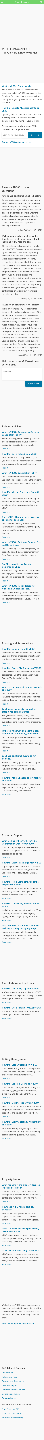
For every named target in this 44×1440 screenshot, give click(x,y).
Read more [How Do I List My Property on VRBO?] (6, 1116)
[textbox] (15, 135)
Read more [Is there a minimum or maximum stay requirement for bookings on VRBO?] (6, 750)
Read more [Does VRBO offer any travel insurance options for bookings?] (6, 537)
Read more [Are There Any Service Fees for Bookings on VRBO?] (6, 580)
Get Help (35, 135)
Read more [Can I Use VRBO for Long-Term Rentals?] (6, 1264)
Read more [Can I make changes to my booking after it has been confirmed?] (6, 725)
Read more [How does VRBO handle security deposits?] (6, 1223)
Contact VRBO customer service (16, 142)
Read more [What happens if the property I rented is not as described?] (6, 1201)
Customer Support (10, 1385)
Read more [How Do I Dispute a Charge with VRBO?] (6, 876)
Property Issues (9, 1398)
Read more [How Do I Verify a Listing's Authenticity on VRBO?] (6, 1138)
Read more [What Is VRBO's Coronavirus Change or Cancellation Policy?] (6, 448)
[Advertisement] (22, 166)
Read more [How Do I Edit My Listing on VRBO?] (6, 1078)
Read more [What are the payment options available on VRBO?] (6, 704)
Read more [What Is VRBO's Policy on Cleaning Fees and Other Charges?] (6, 559)
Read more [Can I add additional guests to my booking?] (6, 772)
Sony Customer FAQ (10, 1409)
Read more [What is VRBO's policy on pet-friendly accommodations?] (6, 1245)
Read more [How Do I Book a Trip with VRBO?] (6, 663)
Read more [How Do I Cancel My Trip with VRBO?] (6, 1002)
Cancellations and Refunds (13, 1389)
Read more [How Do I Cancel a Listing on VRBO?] (6, 1097)
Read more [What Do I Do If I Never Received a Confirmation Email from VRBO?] (6, 857)
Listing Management (11, 1394)
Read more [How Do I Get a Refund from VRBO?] (6, 468)
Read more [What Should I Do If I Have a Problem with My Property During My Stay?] (6, 942)
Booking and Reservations (13, 1381)
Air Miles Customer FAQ (12, 1417)
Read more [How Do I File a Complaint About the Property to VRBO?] (6, 898)
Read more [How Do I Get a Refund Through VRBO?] (6, 1018)
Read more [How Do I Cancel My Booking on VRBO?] (6, 682)
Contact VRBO (8, 1372)
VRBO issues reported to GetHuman (18, 1323)
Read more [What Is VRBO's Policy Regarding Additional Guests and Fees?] (6, 602)
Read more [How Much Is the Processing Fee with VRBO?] (6, 512)
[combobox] (15, 135)
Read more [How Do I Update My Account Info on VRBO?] (6, 920)
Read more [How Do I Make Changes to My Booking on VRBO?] (6, 794)
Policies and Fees (9, 1377)
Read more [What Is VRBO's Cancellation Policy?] (6, 487)
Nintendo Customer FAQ (12, 1413)
